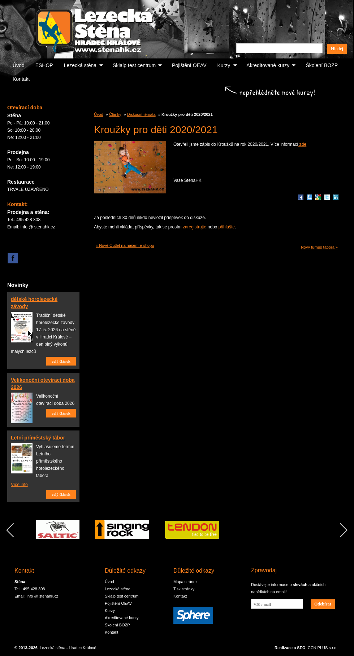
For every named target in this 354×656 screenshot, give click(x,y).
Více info (19, 484)
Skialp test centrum (134, 65)
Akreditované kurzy (267, 65)
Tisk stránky (183, 589)
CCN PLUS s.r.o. (323, 648)
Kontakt (21, 79)
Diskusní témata (141, 114)
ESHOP (44, 65)
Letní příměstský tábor (38, 438)
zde (302, 144)
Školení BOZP (322, 65)
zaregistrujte (194, 226)
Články (115, 114)
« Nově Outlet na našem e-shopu (125, 245)
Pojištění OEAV (189, 65)
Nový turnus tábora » (319, 247)
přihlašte (227, 226)
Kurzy (223, 65)
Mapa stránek (185, 582)
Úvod (19, 65)
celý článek (61, 361)
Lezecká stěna (80, 65)
